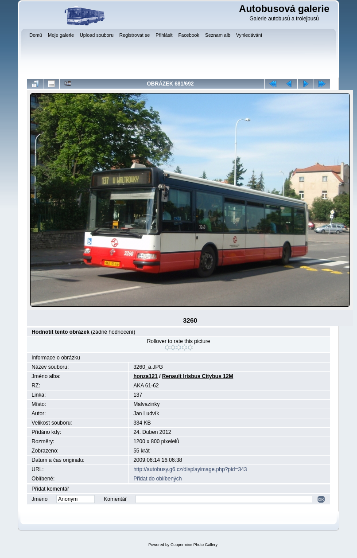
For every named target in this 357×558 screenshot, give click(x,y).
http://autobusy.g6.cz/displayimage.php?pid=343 (190, 469)
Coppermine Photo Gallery (194, 544)
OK (321, 499)
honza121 (145, 376)
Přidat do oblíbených (157, 479)
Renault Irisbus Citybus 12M (197, 376)
